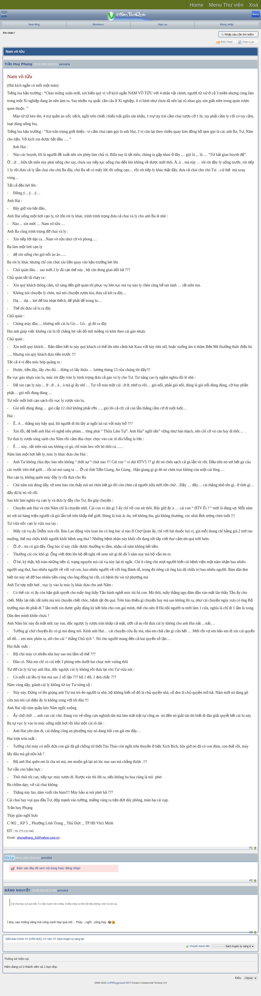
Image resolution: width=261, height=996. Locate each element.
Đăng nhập (226, 24)
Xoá (253, 5)
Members (98, 24)
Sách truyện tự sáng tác (70, 939)
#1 (251, 847)
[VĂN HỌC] (35, 939)
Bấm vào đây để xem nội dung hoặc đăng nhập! (48, 868)
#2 (251, 880)
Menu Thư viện (226, 5)
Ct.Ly (9, 857)
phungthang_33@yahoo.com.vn (38, 837)
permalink (64, 64)
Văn (49, 939)
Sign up (162, 24)
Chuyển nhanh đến (197, 946)
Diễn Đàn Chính (15, 939)
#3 (251, 932)
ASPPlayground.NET (119, 982)
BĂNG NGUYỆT (17, 890)
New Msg (34, 24)
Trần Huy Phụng (18, 64)
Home (196, 5)
